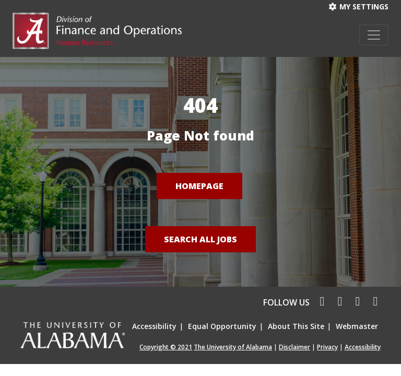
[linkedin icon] (356, 302)
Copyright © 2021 (165, 347)
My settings (358, 6)
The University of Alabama (233, 347)
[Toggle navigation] (373, 35)
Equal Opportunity (222, 326)
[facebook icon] (319, 302)
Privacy (327, 347)
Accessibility (154, 326)
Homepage (199, 186)
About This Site (296, 326)
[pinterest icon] (373, 302)
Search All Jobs (200, 239)
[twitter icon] (338, 302)
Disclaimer (294, 347)
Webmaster (357, 326)
